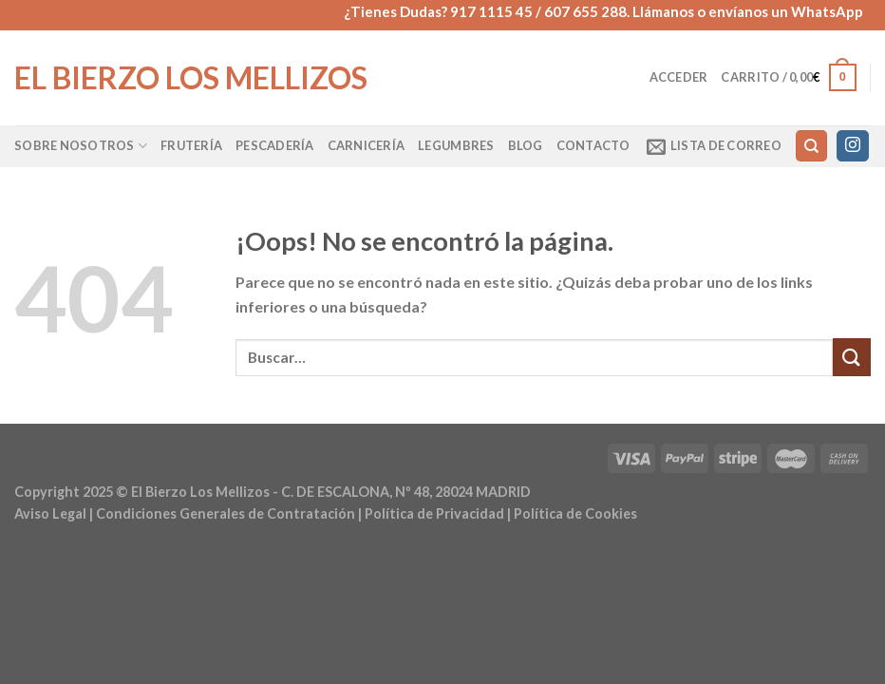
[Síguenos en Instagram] (853, 146)
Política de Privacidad (434, 513)
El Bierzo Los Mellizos (190, 78)
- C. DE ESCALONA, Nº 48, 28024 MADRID (400, 492)
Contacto (593, 145)
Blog (525, 145)
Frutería (191, 145)
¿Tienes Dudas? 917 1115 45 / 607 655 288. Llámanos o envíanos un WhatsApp (603, 11)
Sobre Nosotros (80, 146)
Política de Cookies (575, 513)
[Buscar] (811, 146)
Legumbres (456, 145)
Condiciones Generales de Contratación (225, 513)
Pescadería (274, 145)
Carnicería (366, 145)
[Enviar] (852, 356)
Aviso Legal (50, 513)
